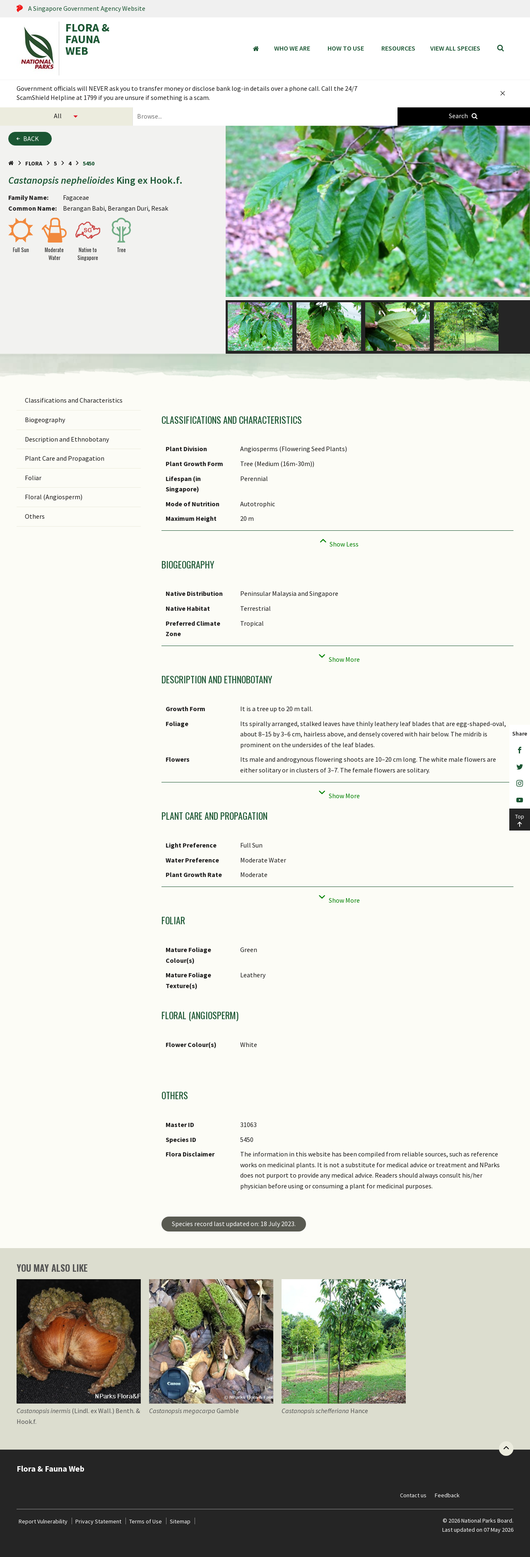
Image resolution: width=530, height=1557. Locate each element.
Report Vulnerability (43, 1521)
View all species (455, 48)
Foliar (33, 478)
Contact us (413, 1495)
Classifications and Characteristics (74, 400)
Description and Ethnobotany (67, 439)
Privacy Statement (98, 1521)
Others (35, 516)
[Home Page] (11, 163)
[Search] (500, 48)
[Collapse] (337, 541)
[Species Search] (464, 116)
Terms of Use (145, 1521)
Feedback (447, 1495)
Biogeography (45, 419)
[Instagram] (519, 783)
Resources (398, 48)
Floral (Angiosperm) (53, 497)
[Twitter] (519, 767)
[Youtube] (519, 800)
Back (31, 138)
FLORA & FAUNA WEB (87, 40)
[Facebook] (519, 750)
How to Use (346, 48)
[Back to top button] (506, 1448)
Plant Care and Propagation (64, 458)
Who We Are (292, 48)
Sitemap (180, 1521)
